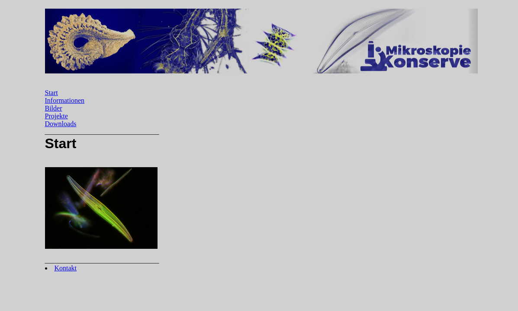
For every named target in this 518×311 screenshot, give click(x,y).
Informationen (65, 100)
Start (51, 92)
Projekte (56, 116)
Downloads (61, 123)
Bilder (53, 108)
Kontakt (66, 268)
